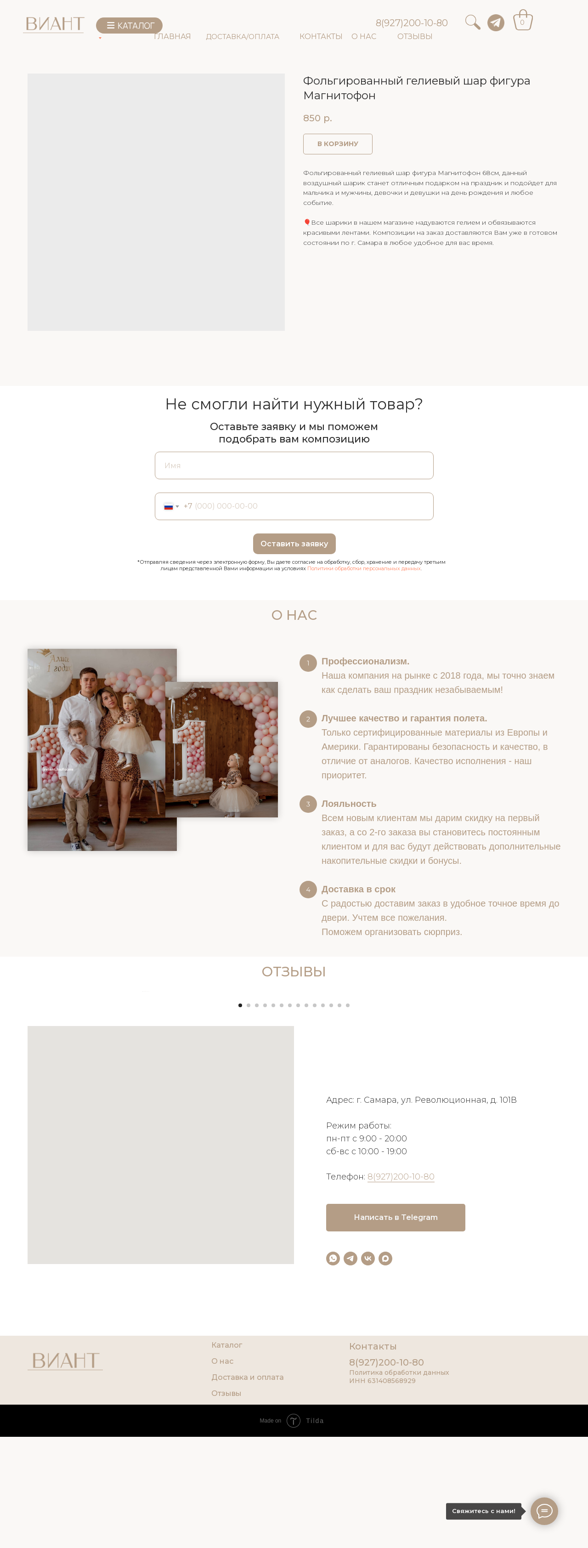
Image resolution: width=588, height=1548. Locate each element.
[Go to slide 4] (265, 1189)
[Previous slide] (142, 1083)
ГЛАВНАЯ (172, 36)
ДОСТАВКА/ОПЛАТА (242, 36)
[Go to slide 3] (257, 1189)
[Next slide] (445, 1083)
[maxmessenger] (385, 1442)
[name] (294, 465)
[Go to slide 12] (331, 1189)
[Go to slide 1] (240, 1189)
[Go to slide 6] (281, 1189)
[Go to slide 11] (323, 1189)
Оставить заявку (294, 543)
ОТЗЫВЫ (415, 36)
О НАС (363, 36)
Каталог (226, 1528)
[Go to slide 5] (273, 1189)
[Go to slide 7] (290, 1189)
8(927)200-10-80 (412, 22)
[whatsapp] (333, 1442)
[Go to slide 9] (306, 1189)
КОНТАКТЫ (321, 36)
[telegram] (350, 1442)
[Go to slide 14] (348, 1189)
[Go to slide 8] (298, 1189)
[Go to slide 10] (315, 1189)
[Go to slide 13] (339, 1189)
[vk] (368, 1442)
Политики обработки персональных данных (364, 568)
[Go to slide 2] (248, 1189)
